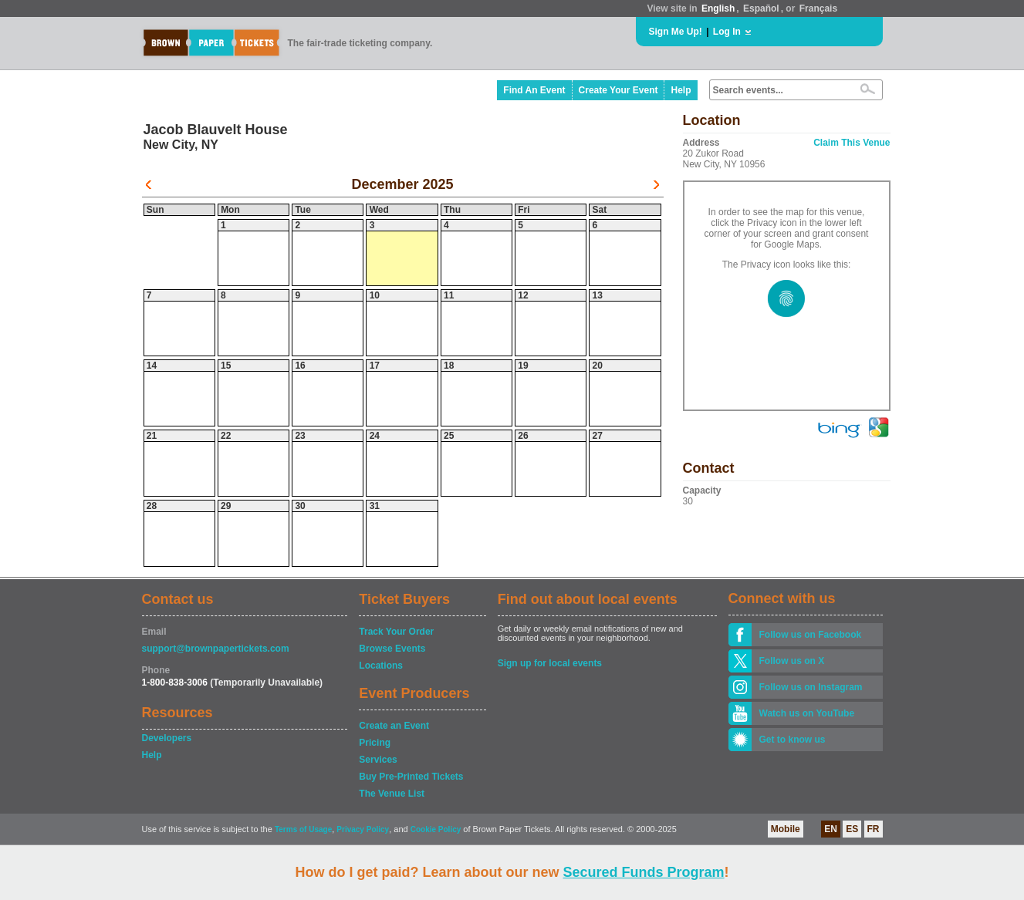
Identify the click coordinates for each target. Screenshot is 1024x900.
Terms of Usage (303, 829)
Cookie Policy (436, 829)
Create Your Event (618, 90)
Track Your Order (396, 631)
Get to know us (792, 739)
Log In (727, 31)
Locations (381, 665)
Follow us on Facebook (810, 634)
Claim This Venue (851, 142)
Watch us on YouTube (807, 713)
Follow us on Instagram (811, 687)
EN (830, 829)
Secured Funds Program (643, 872)
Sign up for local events (550, 663)
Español (761, 8)
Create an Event (394, 725)
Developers (167, 738)
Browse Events (392, 648)
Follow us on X (792, 661)
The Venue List (391, 793)
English (718, 8)
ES (852, 829)
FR (873, 829)
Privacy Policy (362, 829)
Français (818, 8)
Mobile (785, 829)
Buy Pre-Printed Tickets (411, 776)
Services (378, 759)
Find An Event (534, 90)
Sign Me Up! (675, 31)
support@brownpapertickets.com (215, 648)
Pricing (374, 742)
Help (681, 90)
